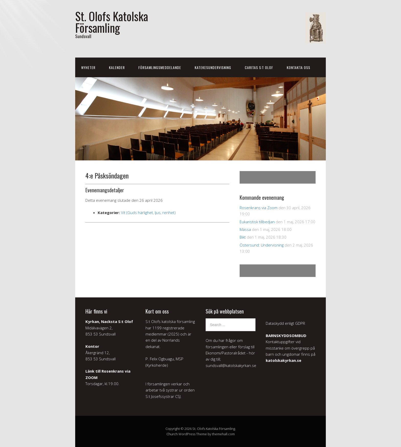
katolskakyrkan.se (283, 360)
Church (172, 434)
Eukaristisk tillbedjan (257, 221)
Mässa (245, 229)
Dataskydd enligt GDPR (285, 323)
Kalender (117, 67)
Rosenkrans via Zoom (258, 207)
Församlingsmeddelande (159, 67)
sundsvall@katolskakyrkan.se (231, 365)
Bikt (243, 237)
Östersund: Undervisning (262, 245)
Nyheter (88, 67)
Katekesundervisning (213, 67)
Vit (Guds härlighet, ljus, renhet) (148, 212)
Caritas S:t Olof (259, 67)
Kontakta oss (298, 67)
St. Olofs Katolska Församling (111, 21)
